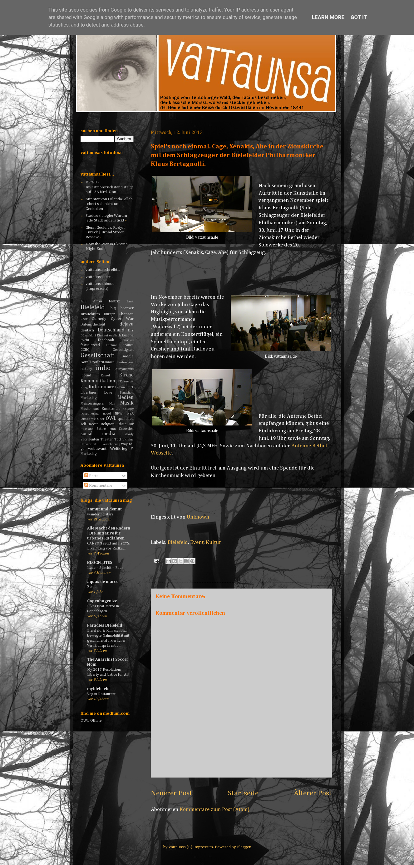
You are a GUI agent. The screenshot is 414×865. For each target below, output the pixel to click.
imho (103, 368)
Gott (84, 362)
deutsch (87, 330)
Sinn (113, 428)
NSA (130, 413)
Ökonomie (88, 418)
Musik (127, 403)
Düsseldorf (88, 335)
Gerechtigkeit (123, 350)
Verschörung (111, 444)
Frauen (128, 345)
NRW (119, 413)
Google (127, 356)
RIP (131, 424)
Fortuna (111, 345)
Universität (88, 444)
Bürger (109, 314)
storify (129, 434)
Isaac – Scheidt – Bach (105, 568)
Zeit (90, 587)
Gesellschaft (98, 355)
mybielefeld (98, 689)
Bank (130, 301)
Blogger (243, 847)
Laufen (120, 387)
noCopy (128, 408)
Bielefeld (178, 542)
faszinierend (90, 345)
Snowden (126, 429)
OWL (111, 418)
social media (98, 433)
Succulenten (90, 439)
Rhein (122, 424)
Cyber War (122, 319)
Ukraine (128, 439)
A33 (83, 301)
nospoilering (90, 413)
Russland (87, 428)
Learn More (328, 17)
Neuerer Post (171, 793)
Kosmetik (127, 381)
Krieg (84, 387)
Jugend (86, 375)
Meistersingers (92, 403)
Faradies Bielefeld (104, 626)
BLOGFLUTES (99, 563)
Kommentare (98, 486)
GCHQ (85, 350)
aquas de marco (103, 582)
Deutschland (111, 330)
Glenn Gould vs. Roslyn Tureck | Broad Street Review (105, 232)
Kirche (126, 375)
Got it (359, 17)
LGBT (130, 387)
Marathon (127, 392)
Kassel (105, 375)
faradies (128, 340)
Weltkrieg (118, 449)
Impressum (203, 847)
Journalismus (124, 368)
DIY (131, 330)
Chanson (126, 314)
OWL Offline (91, 720)
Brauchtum (90, 314)
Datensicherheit (93, 324)
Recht (93, 424)
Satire (101, 429)
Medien (125, 397)
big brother (122, 308)
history (86, 369)
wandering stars (100, 514)
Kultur (213, 542)
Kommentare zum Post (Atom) (214, 809)
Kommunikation (98, 381)
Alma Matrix (106, 301)
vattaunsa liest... (99, 277)
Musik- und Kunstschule (100, 409)
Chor (84, 319)
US (99, 444)
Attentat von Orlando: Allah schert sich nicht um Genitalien (109, 204)
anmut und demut (104, 509)
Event (197, 542)
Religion (108, 424)
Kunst (109, 387)
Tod (117, 439)
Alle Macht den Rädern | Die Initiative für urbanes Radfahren (108, 533)
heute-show (125, 362)
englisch (115, 335)
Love (108, 393)
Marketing (88, 398)
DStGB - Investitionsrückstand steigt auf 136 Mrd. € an (109, 187)
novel (107, 413)
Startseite (243, 793)
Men (112, 403)
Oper (100, 418)
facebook (106, 340)
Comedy (99, 319)
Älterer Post (313, 793)
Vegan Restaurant (101, 694)
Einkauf (102, 335)
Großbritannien (102, 362)
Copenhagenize (102, 601)
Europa (128, 335)
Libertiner (88, 393)
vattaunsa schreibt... (103, 270)
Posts (91, 476)
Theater (107, 439)
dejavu (127, 324)
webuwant (97, 449)
